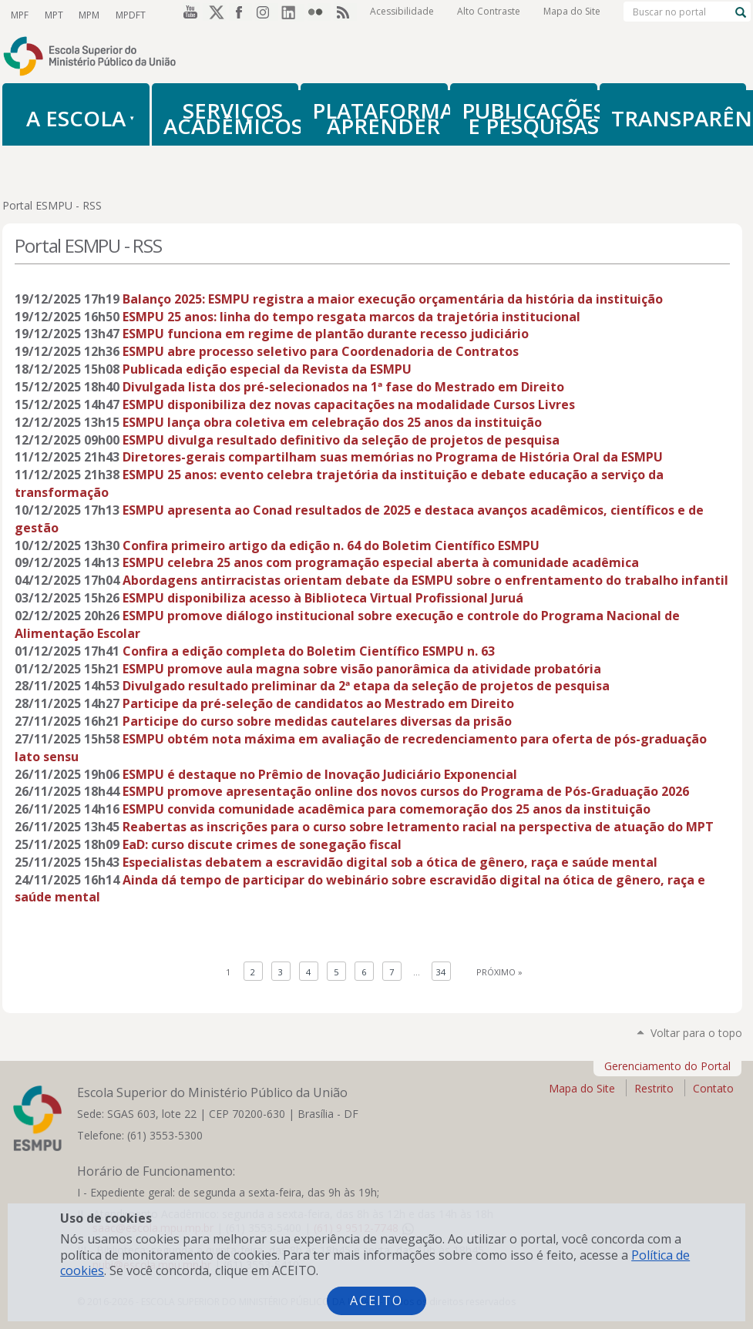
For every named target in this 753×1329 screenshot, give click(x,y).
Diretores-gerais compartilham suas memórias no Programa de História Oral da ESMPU (393, 456)
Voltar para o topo (696, 1032)
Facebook (240, 14)
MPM (87, 14)
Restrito (654, 1088)
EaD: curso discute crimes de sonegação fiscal (262, 844)
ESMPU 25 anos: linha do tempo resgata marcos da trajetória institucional (351, 316)
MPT (52, 14)
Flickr (319, 14)
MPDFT (128, 14)
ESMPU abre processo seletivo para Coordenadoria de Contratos (321, 351)
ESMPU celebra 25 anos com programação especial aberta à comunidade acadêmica (381, 562)
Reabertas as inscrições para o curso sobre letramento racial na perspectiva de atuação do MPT (418, 826)
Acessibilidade (402, 15)
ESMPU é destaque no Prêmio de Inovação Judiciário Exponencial (320, 774)
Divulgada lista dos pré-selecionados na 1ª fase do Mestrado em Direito (343, 386)
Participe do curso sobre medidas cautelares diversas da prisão (317, 721)
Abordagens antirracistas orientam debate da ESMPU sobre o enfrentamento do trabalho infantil (425, 580)
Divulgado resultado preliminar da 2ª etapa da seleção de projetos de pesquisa (366, 685)
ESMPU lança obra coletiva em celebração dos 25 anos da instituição (332, 422)
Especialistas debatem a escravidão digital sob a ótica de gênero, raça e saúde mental (390, 862)
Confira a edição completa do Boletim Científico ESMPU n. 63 (309, 651)
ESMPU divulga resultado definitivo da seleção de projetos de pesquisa (341, 439)
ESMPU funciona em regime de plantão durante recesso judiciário (326, 333)
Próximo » (499, 972)
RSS (345, 14)
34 (440, 972)
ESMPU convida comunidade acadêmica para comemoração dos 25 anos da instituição (386, 808)
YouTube (188, 14)
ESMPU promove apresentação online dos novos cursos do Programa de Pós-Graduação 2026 (406, 791)
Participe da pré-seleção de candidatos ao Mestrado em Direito (318, 703)
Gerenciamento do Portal (667, 1066)
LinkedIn (292, 14)
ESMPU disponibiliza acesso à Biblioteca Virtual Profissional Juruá (323, 597)
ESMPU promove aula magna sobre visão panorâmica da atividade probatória (362, 668)
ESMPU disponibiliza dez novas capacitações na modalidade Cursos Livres (349, 404)
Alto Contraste (488, 15)
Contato (713, 1088)
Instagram (266, 14)
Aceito (376, 1300)
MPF (19, 14)
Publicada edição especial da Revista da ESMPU (267, 369)
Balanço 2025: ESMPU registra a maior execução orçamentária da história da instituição (393, 298)
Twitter (214, 14)
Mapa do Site (571, 15)
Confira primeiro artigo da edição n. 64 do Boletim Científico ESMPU (331, 545)
